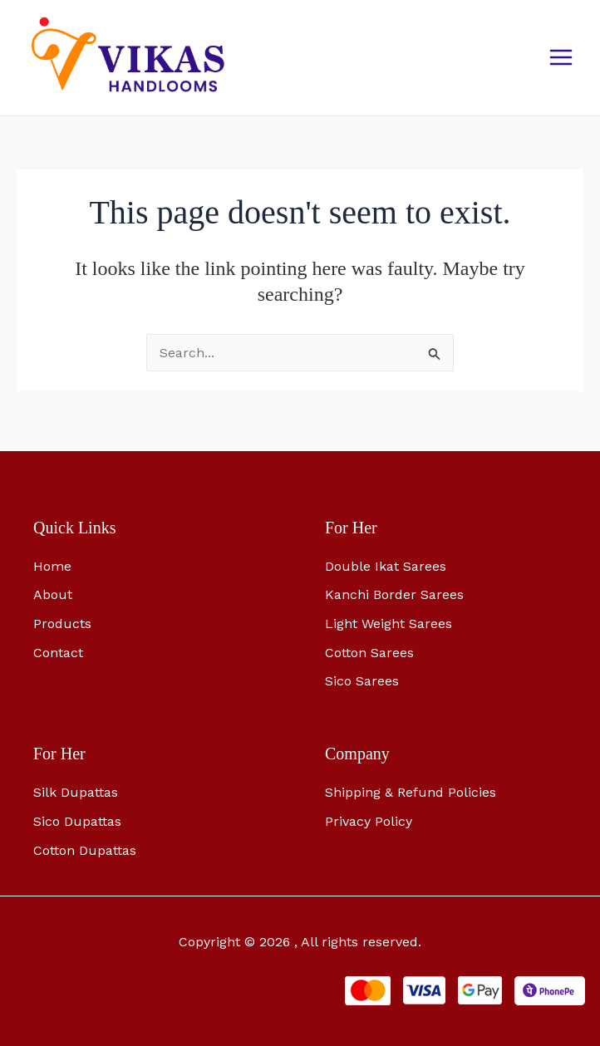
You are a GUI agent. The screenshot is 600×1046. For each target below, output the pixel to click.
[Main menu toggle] (561, 60)
